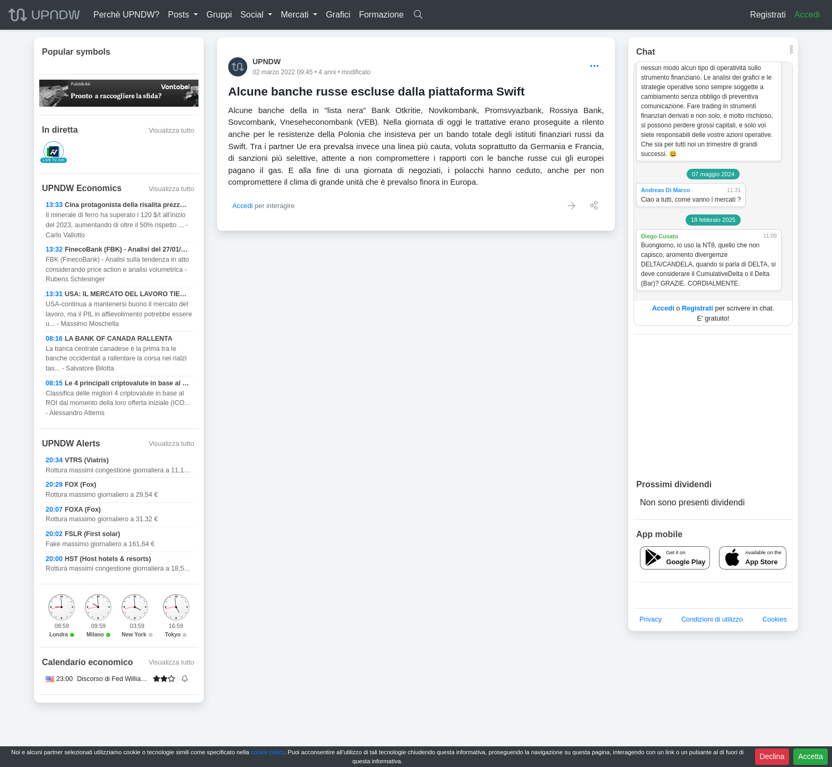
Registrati (768, 14)
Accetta (810, 756)
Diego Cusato (659, 236)
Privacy (650, 619)
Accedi (807, 14)
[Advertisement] (713, 406)
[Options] (594, 66)
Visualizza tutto (171, 130)
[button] (182, 14)
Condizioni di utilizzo (712, 619)
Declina (772, 756)
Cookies (774, 619)
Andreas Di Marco (665, 190)
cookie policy (267, 752)
